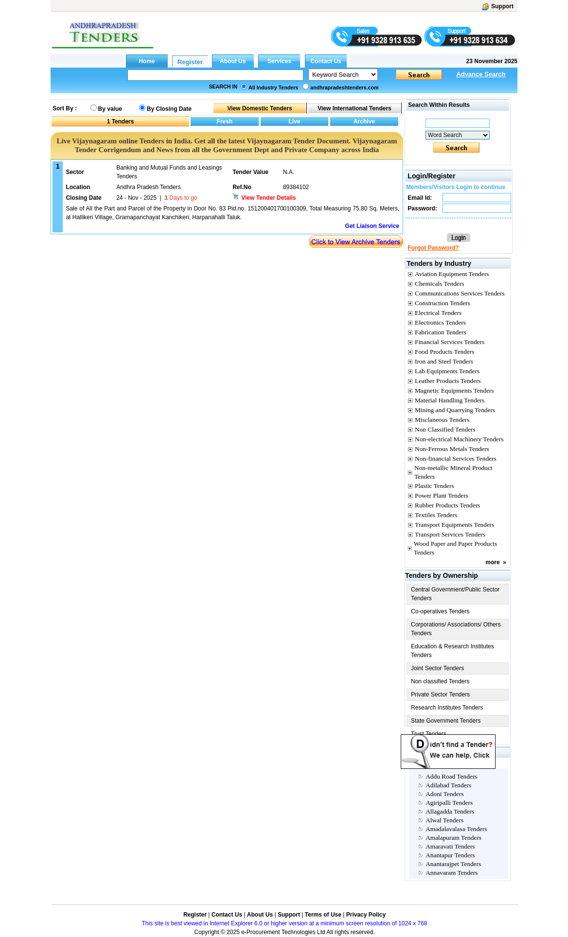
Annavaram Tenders (452, 872)
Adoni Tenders (444, 794)
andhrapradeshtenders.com (344, 87)
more (492, 562)
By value (110, 108)
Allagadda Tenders (450, 811)
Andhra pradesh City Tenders (455, 763)
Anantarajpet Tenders (453, 864)
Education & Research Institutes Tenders (452, 651)
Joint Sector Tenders (437, 668)
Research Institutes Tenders (447, 707)
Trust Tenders (428, 733)
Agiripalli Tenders (449, 802)
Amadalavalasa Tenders (456, 829)
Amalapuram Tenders (453, 837)
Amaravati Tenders (450, 846)
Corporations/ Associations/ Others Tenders (456, 629)
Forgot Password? (433, 247)
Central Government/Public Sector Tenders (455, 594)
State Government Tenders (445, 720)
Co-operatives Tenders (440, 611)
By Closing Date (169, 108)
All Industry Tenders (273, 87)
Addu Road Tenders (451, 776)
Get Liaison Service (372, 226)
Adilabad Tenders (448, 785)
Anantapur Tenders (450, 855)
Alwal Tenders (444, 820)
